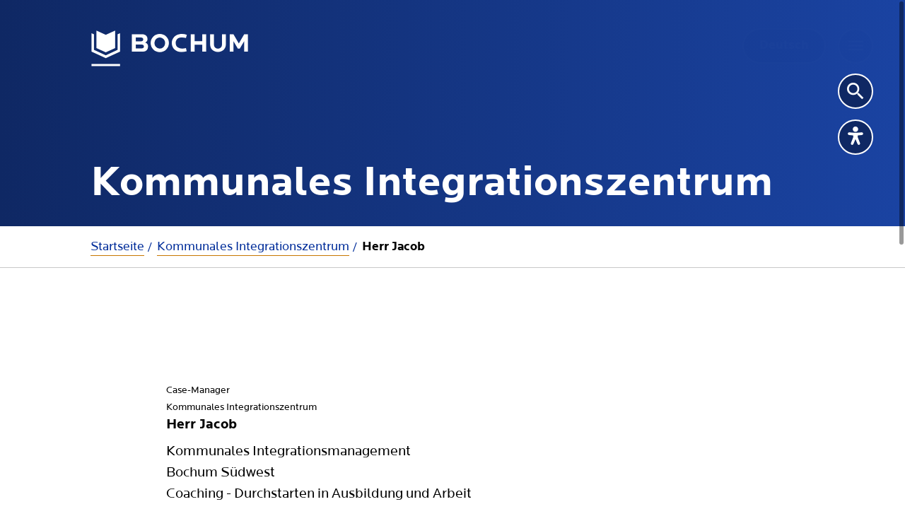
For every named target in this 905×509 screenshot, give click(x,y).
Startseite (117, 246)
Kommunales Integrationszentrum (253, 246)
